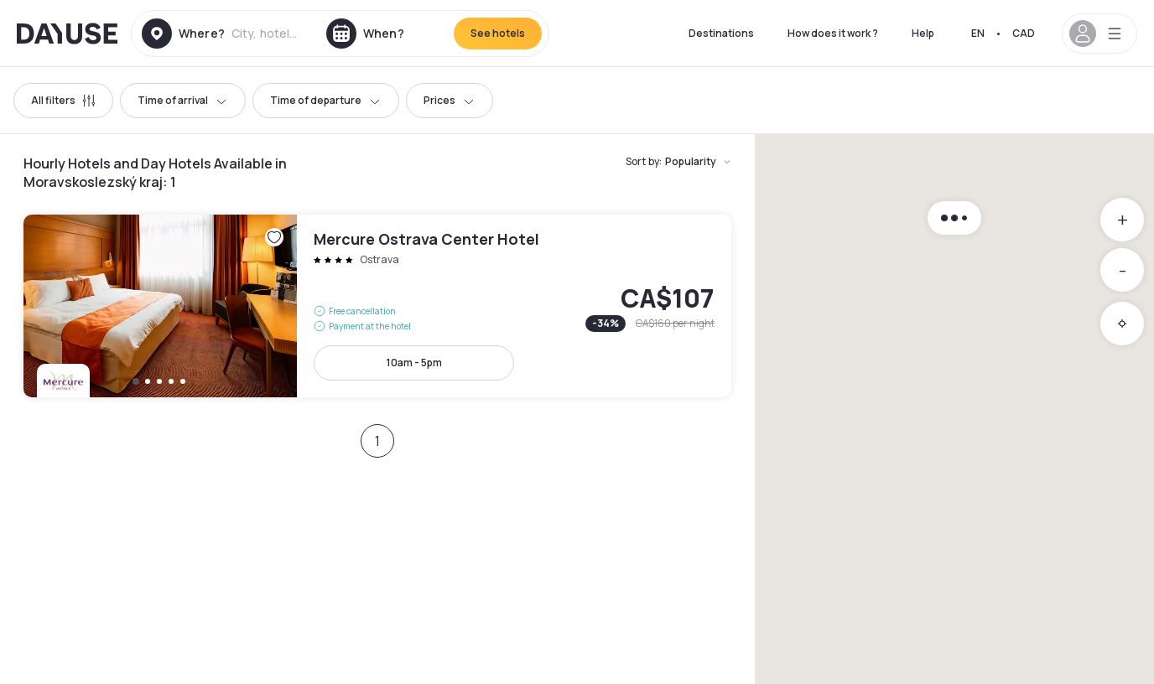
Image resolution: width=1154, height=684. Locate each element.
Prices (450, 100)
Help (923, 33)
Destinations (721, 33)
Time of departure (326, 100)
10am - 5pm (414, 362)
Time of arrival (183, 100)
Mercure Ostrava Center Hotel (377, 306)
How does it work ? (833, 33)
